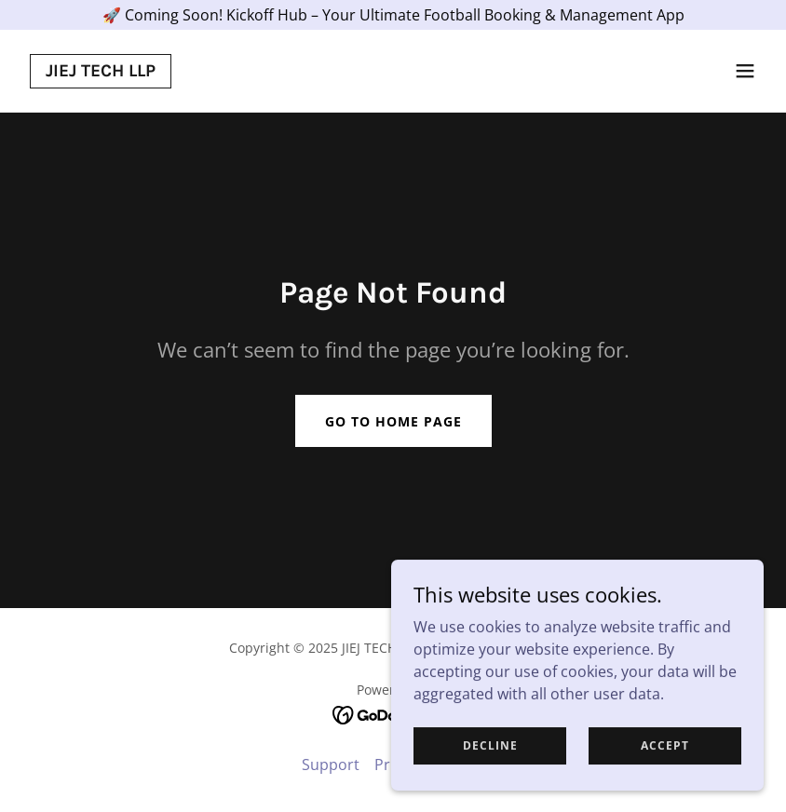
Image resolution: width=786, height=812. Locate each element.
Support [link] (330, 764)
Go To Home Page (393, 421)
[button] (745, 70)
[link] (100, 71)
